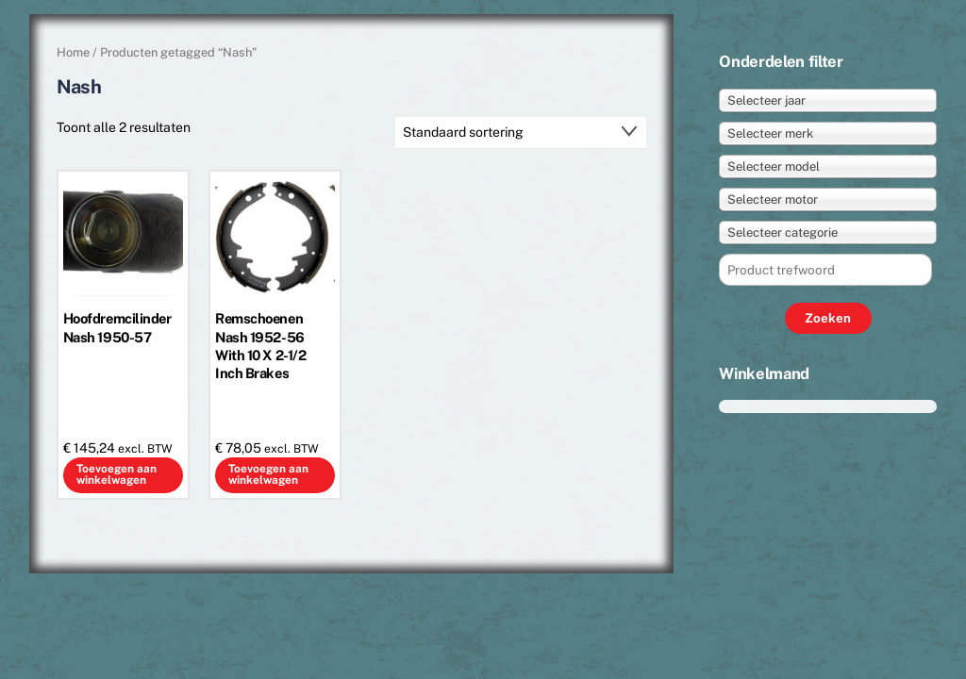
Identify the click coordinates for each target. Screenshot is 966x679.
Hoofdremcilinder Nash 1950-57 (117, 327)
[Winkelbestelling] (520, 133)
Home (73, 52)
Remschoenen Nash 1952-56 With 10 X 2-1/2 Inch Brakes (260, 345)
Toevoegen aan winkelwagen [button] (116, 474)
